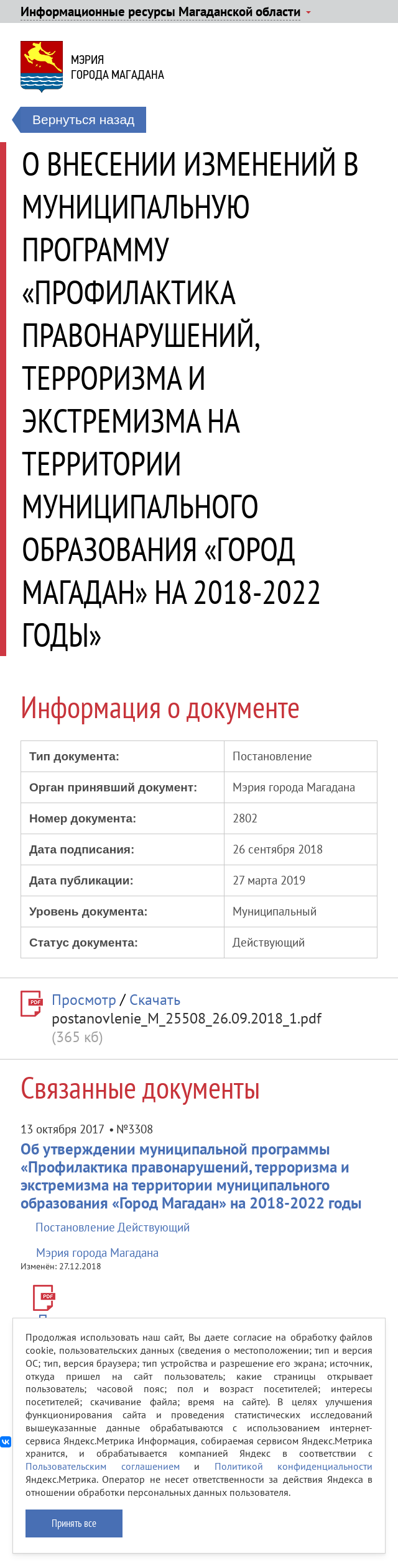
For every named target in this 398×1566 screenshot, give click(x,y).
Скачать (154, 999)
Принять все (74, 1523)
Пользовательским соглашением (102, 1466)
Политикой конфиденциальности (294, 1466)
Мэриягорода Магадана (117, 67)
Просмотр (84, 999)
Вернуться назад (83, 119)
